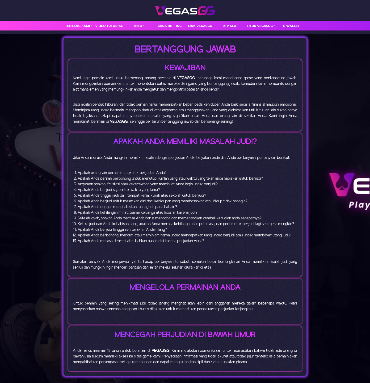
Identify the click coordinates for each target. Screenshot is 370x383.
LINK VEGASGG (200, 26)
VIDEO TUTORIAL (109, 26)
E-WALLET (291, 26)
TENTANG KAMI (77, 26)
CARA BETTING (170, 26)
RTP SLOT (230, 26)
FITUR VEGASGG (260, 26)
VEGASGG (186, 78)
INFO (138, 26)
